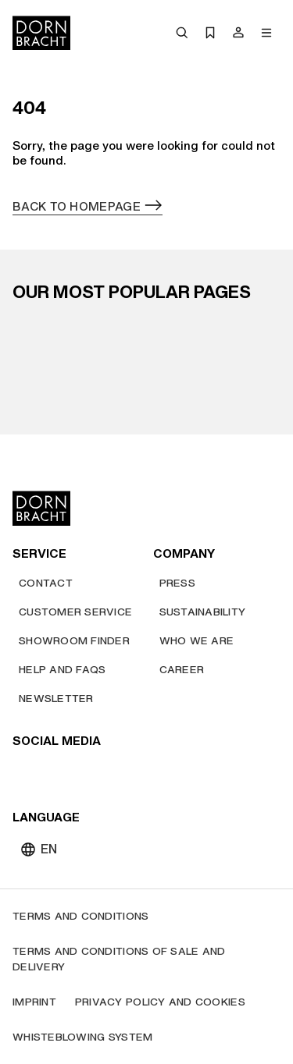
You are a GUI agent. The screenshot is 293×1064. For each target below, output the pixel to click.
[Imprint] (34, 1002)
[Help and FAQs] (62, 669)
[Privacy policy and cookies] (160, 1002)
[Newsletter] (56, 698)
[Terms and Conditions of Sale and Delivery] (146, 959)
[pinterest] (83, 772)
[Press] (177, 583)
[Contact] (46, 583)
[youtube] (26, 772)
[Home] (41, 33)
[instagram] (55, 772)
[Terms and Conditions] (80, 916)
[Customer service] (75, 612)
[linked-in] (139, 772)
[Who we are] (196, 640)
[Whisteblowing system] (82, 1037)
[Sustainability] (202, 612)
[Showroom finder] (74, 640)
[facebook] (111, 772)
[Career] (182, 669)
